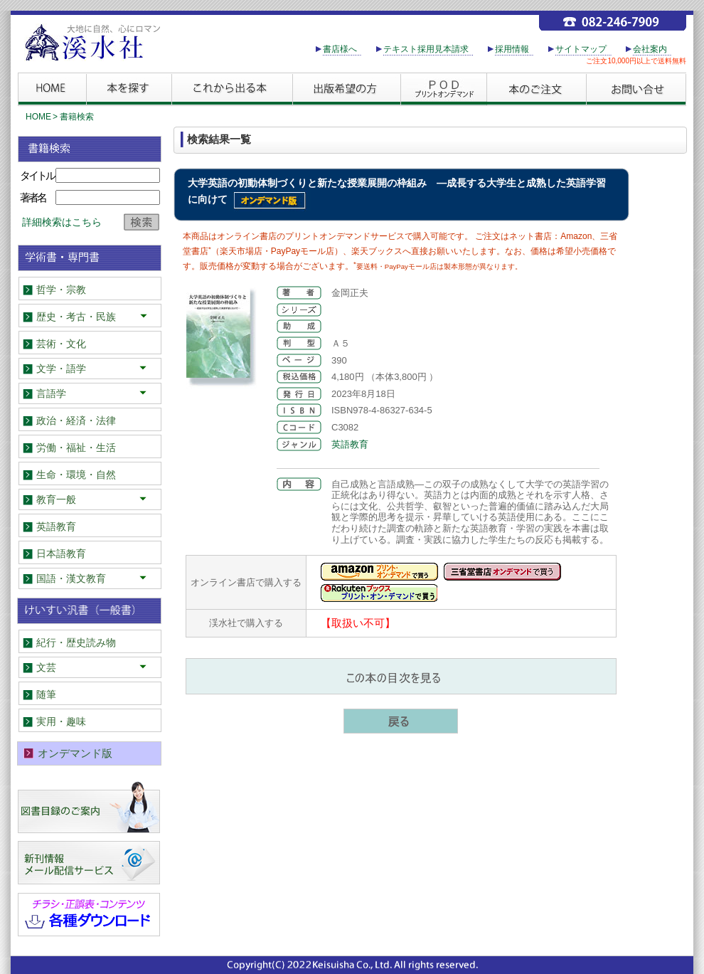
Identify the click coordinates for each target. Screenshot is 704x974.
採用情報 (512, 49)
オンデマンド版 (75, 753)
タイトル (37, 175)
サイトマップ (581, 49)
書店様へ (340, 49)
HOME (38, 117)
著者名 (33, 197)
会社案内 (650, 49)
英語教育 (349, 444)
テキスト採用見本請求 (426, 49)
